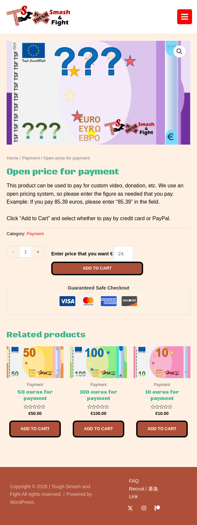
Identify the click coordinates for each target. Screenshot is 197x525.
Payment (31, 158)
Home (13, 158)
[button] (179, 51)
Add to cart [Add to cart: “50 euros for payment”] (35, 428)
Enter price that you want (80, 253)
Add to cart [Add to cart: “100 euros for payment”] (98, 428)
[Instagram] (143, 508)
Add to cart (97, 268)
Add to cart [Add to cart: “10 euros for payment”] (162, 428)
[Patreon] (157, 508)
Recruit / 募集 (143, 489)
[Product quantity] (25, 252)
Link (133, 496)
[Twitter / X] (130, 508)
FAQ (133, 481)
